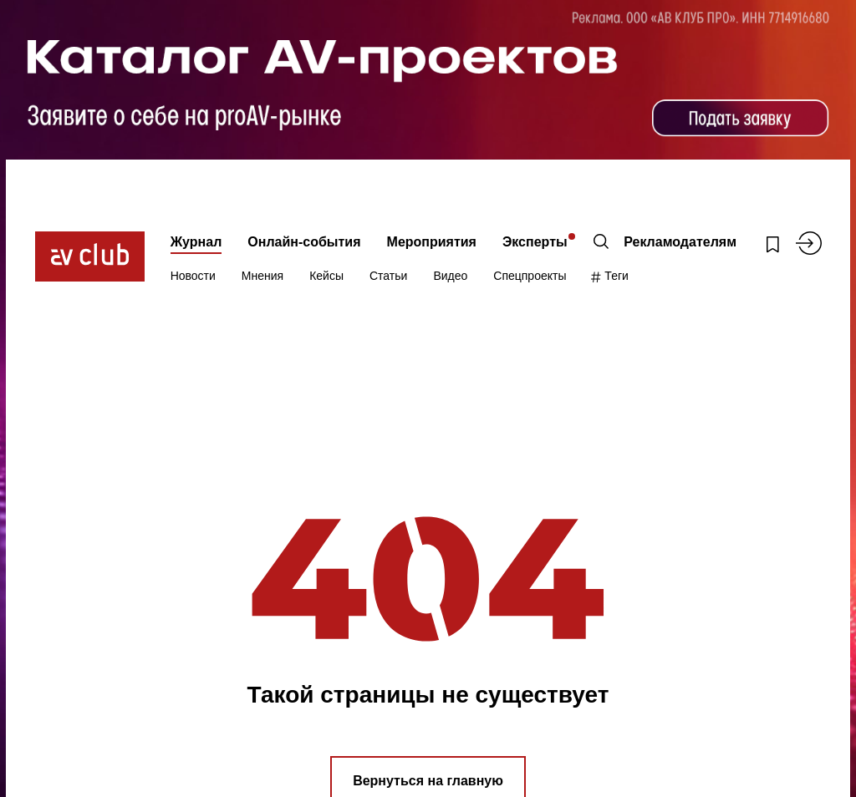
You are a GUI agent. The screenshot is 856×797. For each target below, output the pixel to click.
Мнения (262, 275)
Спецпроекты (529, 275)
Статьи (388, 275)
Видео (450, 275)
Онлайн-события (303, 242)
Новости (193, 275)
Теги (610, 275)
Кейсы (326, 275)
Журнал (196, 242)
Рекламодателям (680, 242)
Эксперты (535, 242)
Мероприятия (431, 242)
